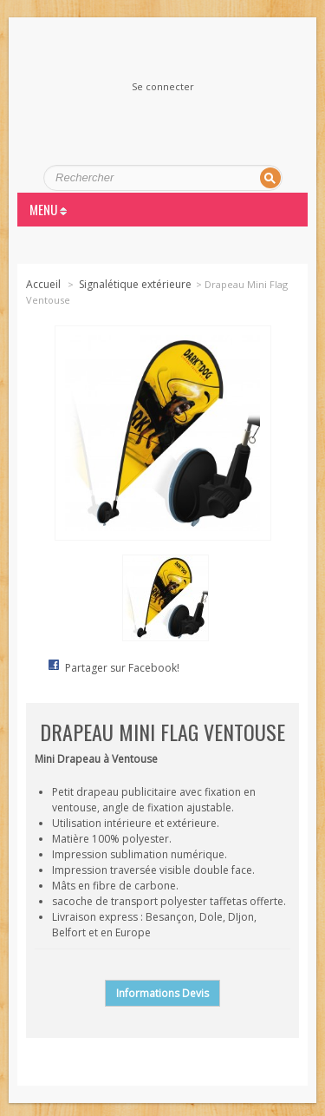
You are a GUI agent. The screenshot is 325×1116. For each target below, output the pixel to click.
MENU (48, 209)
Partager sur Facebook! (122, 667)
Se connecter (163, 87)
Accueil (43, 284)
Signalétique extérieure (135, 284)
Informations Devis (162, 993)
